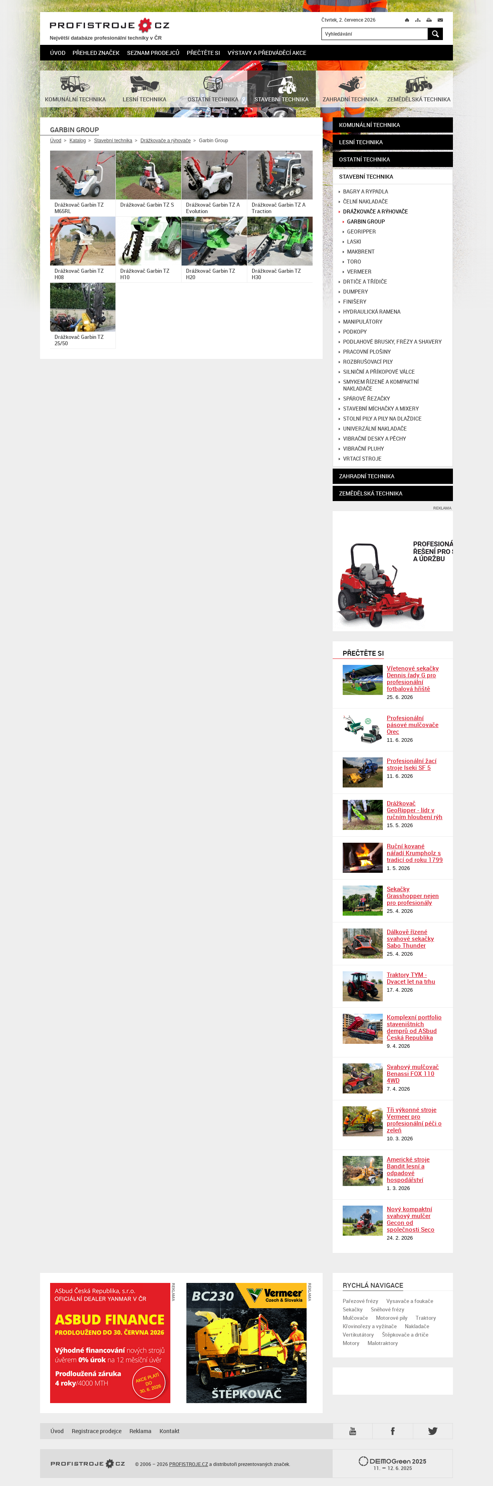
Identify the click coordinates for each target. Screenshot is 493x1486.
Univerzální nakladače (373, 428)
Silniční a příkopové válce (377, 371)
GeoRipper (359, 231)
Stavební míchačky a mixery (379, 408)
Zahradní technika (366, 476)
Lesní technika (361, 142)
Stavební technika (113, 140)
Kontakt (170, 1431)
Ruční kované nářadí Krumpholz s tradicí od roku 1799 (415, 853)
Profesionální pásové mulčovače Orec (412, 724)
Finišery (352, 301)
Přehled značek (96, 52)
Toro (352, 261)
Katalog (77, 140)
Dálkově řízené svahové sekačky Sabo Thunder (410, 938)
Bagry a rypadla (363, 191)
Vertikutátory (358, 1334)
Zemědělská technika (370, 493)
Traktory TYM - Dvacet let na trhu (411, 978)
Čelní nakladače (363, 201)
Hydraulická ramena (369, 311)
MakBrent (359, 251)
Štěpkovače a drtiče (405, 1334)
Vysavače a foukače (409, 1301)
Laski (352, 241)
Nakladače (417, 1326)
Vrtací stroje (360, 458)
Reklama (140, 1431)
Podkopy (353, 331)
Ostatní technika (364, 159)
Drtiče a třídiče (363, 281)
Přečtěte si (203, 52)
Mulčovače (355, 1317)
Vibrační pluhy (361, 448)
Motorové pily (392, 1317)
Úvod (57, 52)
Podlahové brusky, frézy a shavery (390, 341)
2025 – (392, 1464)
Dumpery (353, 291)
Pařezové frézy (360, 1301)
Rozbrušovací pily (366, 361)
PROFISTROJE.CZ (109, 26)
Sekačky (353, 1309)
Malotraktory (383, 1343)
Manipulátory (360, 321)
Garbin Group (364, 221)
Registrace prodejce (96, 1431)
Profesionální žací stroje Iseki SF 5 (411, 764)
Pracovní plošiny (365, 351)
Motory (351, 1343)
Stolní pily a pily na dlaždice (380, 418)
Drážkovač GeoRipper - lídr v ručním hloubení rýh (414, 810)
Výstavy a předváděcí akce (267, 52)
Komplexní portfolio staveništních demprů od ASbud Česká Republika (414, 1027)
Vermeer (357, 271)
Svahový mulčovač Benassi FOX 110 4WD (413, 1073)
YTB (354, 1431)
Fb (394, 1431)
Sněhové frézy (387, 1309)
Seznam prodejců (153, 52)
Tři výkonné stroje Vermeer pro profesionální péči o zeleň (414, 1119)
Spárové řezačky (364, 398)
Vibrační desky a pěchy (372, 438)
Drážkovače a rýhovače (165, 140)
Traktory (426, 1317)
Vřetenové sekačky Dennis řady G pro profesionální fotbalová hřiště (413, 678)
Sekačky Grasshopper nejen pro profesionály (413, 895)
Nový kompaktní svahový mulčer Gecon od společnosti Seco (410, 1219)
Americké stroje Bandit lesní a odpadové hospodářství (408, 1169)
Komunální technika (369, 125)
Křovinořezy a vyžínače (370, 1326)
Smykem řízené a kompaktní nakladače (379, 385)
